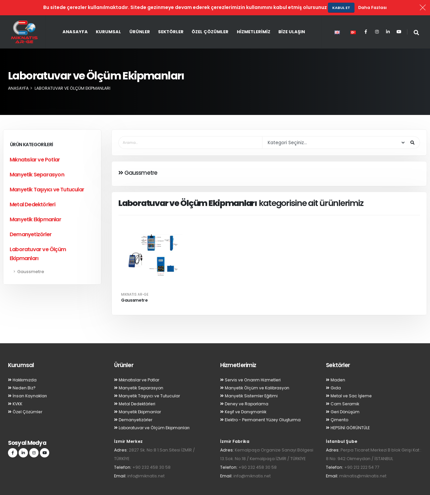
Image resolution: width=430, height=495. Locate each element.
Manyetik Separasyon (37, 159)
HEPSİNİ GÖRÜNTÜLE (348, 412)
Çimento (337, 404)
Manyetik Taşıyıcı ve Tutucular (47, 174)
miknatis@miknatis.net (363, 460)
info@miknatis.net (146, 460)
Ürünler (139, 16)
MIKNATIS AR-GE (134, 279)
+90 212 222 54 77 (362, 452)
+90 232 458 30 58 (151, 452)
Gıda (333, 372)
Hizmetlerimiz (253, 16)
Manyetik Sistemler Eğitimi (250, 380)
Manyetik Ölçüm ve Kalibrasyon (256, 372)
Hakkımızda (22, 364)
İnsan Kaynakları (27, 380)
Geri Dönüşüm (343, 396)
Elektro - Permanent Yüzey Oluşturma (262, 404)
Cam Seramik (343, 388)
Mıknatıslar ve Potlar (35, 144)
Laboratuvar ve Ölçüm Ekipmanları (38, 238)
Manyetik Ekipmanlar (35, 204)
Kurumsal (108, 16)
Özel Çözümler (210, 16)
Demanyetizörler (31, 219)
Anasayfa (75, 16)
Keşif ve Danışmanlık (244, 396)
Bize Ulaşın (291, 16)
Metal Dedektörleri (33, 189)
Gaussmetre (30, 256)
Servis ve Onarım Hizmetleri (252, 364)
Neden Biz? (22, 372)
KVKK (15, 388)
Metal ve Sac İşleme (350, 380)
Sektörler (171, 16)
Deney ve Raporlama (245, 388)
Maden (336, 364)
